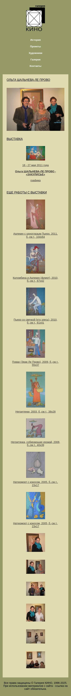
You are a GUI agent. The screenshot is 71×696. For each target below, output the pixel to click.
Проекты (35, 46)
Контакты (35, 66)
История (35, 39)
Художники (35, 53)
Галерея (35, 59)
